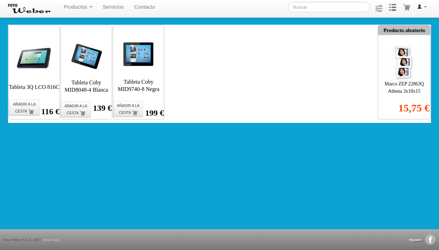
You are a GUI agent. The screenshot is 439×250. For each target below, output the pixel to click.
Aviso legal (51, 240)
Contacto (144, 7)
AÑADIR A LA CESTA (24, 108)
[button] (422, 7)
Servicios (113, 7)
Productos (78, 7)
